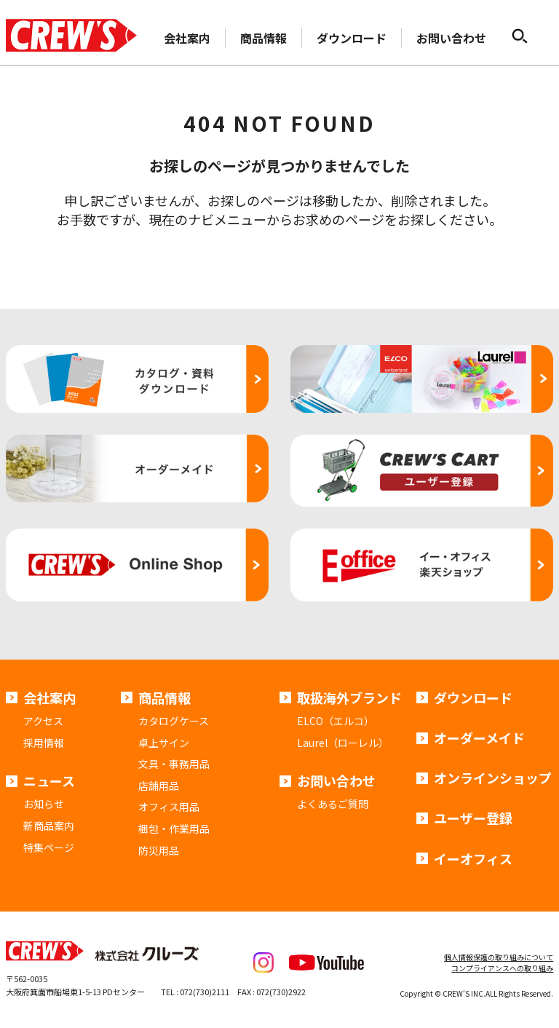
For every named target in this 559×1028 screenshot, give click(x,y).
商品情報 (263, 38)
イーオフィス (473, 858)
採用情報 (43, 742)
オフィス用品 (168, 806)
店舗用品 (158, 785)
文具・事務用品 (174, 763)
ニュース (49, 780)
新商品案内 (48, 825)
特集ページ (48, 847)
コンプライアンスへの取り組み (502, 967)
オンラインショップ (493, 777)
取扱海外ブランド (349, 697)
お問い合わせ (451, 38)
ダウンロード (351, 38)
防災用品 (158, 850)
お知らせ (43, 803)
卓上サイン (163, 742)
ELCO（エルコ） (335, 720)
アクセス (43, 720)
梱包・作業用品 (174, 828)
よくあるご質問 (332, 803)
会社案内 (187, 38)
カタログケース (173, 720)
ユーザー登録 (473, 817)
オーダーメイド (479, 737)
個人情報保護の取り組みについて (498, 957)
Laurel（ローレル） (343, 742)
